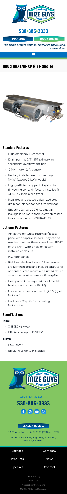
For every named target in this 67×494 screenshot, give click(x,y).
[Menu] (33, 55)
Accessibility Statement (33, 485)
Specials (17, 467)
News (49, 459)
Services (17, 450)
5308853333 (33, 31)
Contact (49, 467)
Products (17, 459)
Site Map (33, 481)
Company (49, 450)
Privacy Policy (33, 476)
